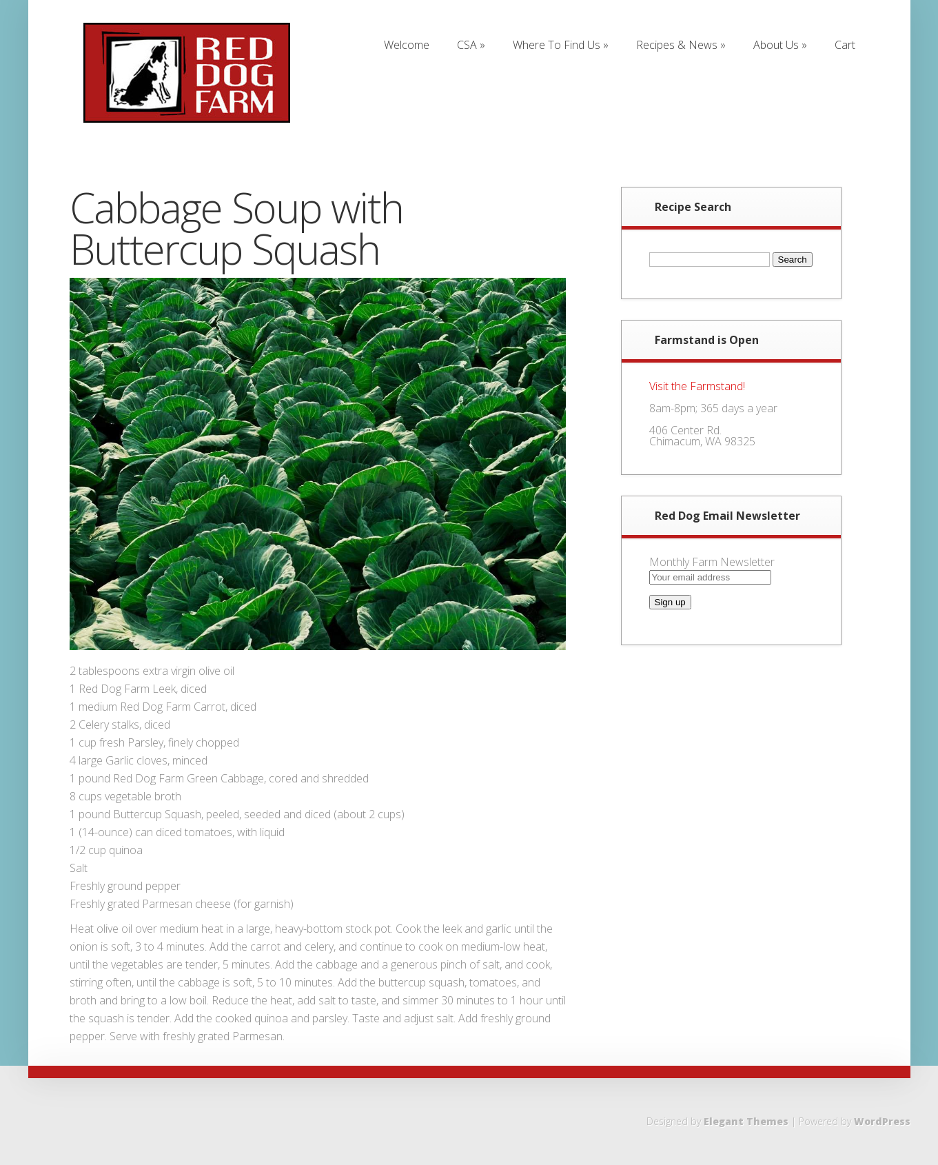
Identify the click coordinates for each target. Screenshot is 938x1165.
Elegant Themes (746, 1121)
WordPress (882, 1121)
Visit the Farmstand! (697, 386)
